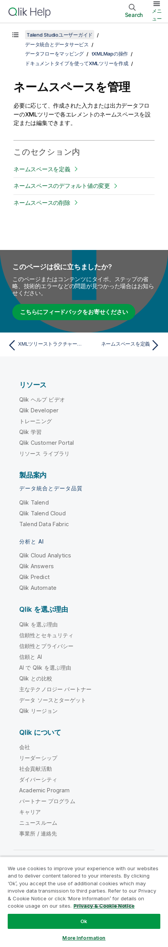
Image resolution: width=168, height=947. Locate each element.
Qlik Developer (38, 410)
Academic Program (44, 790)
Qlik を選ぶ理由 (38, 624)
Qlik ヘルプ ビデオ (42, 399)
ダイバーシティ (38, 779)
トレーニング (35, 421)
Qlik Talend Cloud (42, 513)
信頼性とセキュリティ (46, 635)
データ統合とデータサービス (57, 44)
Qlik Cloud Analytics (45, 555)
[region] (84, 901)
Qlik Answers (36, 566)
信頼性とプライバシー (46, 646)
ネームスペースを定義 (41, 169)
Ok (83, 921)
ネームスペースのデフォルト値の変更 (61, 185)
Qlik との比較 (35, 678)
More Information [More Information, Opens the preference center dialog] (83, 938)
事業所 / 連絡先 (38, 833)
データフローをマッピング (54, 54)
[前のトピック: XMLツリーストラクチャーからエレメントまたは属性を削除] (44, 345)
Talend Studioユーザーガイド (60, 35)
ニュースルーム (38, 822)
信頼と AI (30, 656)
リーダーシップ (38, 758)
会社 (24, 747)
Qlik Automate (38, 587)
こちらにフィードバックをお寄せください (74, 312)
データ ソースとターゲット (52, 700)
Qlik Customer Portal (46, 442)
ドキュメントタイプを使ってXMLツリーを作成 (76, 63)
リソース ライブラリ (44, 453)
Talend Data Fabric (44, 524)
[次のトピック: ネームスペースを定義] (124, 345)
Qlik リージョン (38, 710)
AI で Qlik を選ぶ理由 (45, 667)
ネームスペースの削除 (41, 202)
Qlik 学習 (30, 432)
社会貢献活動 (35, 768)
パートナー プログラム (47, 801)
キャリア (30, 812)
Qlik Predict (34, 577)
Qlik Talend (34, 502)
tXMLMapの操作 (110, 54)
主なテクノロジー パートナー (55, 689)
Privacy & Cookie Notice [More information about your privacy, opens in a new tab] (104, 906)
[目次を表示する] (15, 34)
